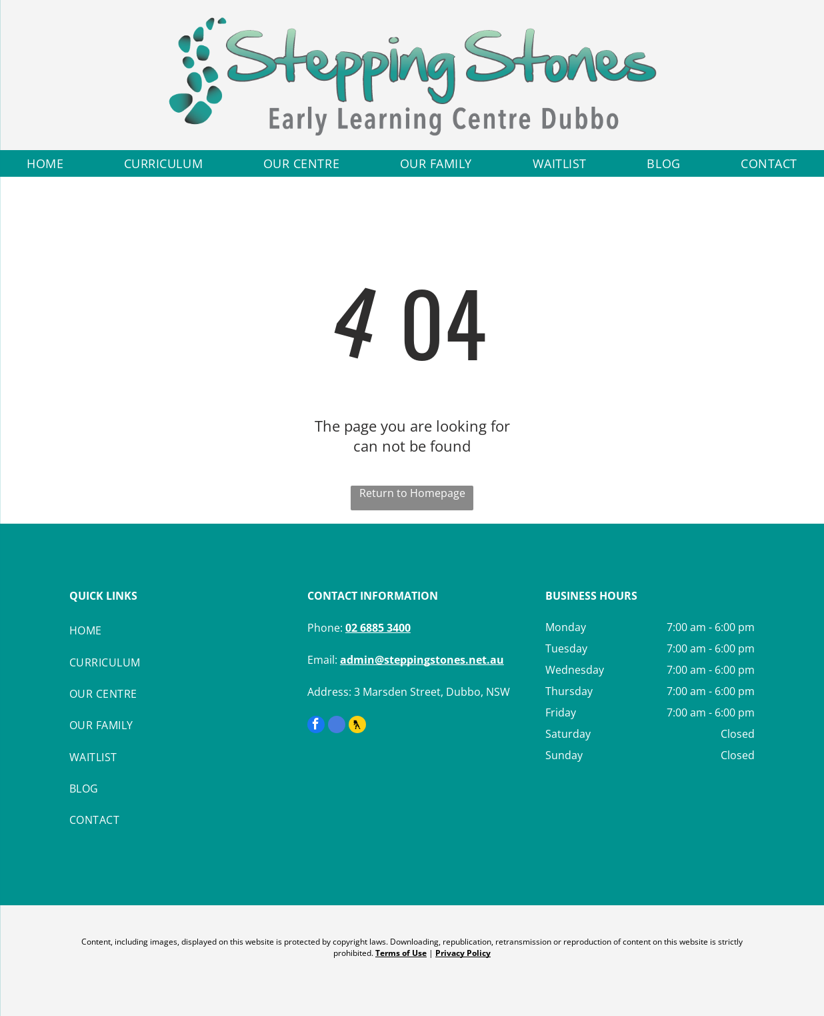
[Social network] (357, 726)
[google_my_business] (336, 726)
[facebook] (316, 726)
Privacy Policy (463, 953)
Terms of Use (401, 953)
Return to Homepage (412, 493)
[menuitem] (45, 163)
